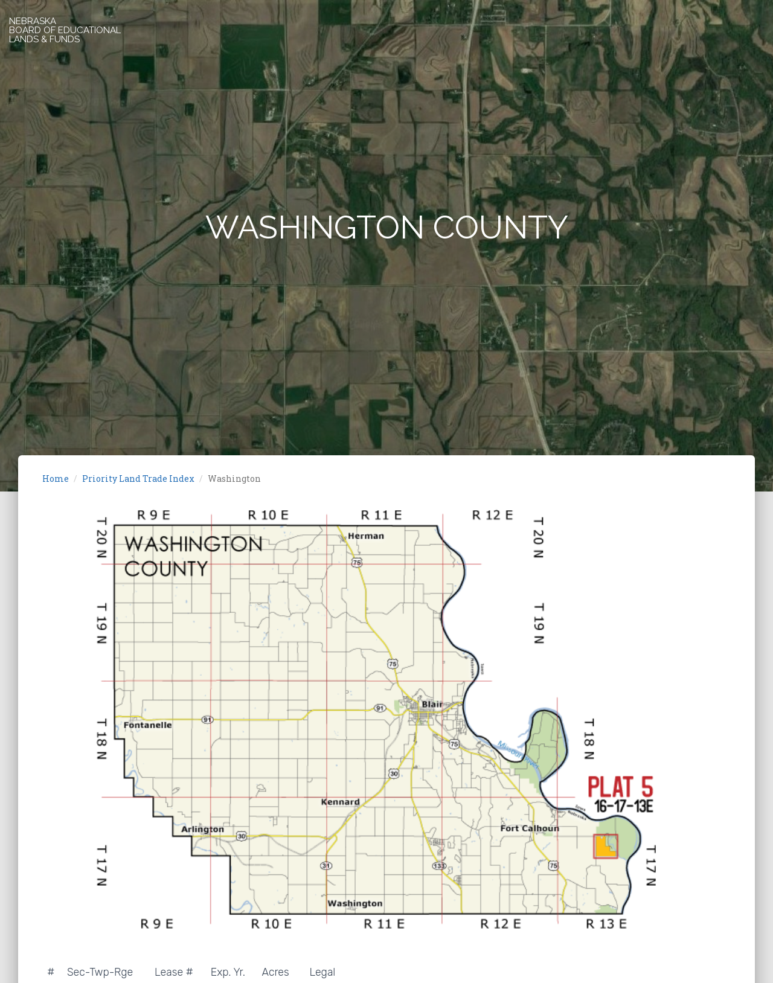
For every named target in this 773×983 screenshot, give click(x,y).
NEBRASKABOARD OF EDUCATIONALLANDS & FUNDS (65, 30)
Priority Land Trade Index (138, 478)
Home (55, 478)
